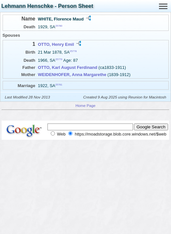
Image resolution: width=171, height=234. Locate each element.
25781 (58, 84)
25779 (58, 59)
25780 (58, 25)
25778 (73, 51)
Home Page (85, 105)
